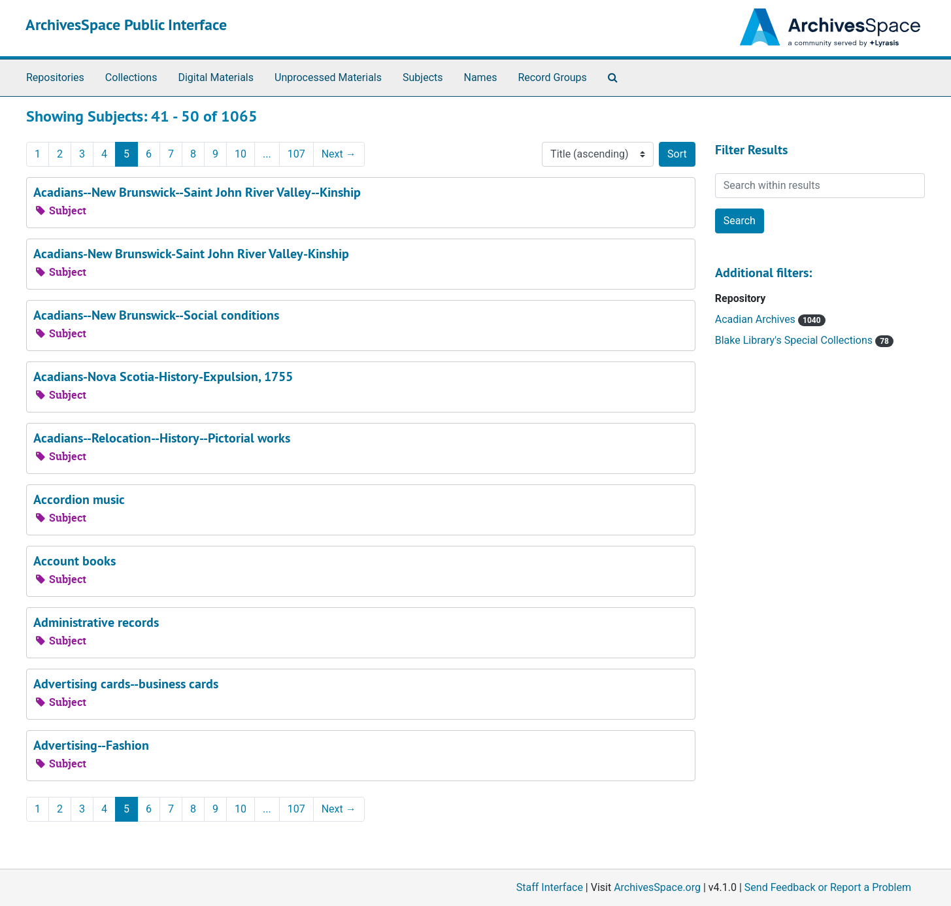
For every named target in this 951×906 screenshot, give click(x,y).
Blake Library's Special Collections (795, 340)
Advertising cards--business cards (125, 683)
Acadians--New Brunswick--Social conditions (156, 315)
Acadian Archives (756, 319)
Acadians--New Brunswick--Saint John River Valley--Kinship (197, 192)
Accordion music (79, 499)
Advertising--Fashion (91, 745)
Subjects (422, 77)
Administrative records (96, 622)
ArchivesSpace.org (657, 887)
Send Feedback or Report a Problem (827, 887)
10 (240, 154)
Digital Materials (216, 77)
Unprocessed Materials (328, 77)
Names (480, 77)
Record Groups (552, 77)
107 (296, 154)
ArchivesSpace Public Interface (126, 24)
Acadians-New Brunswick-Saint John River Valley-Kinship (191, 253)
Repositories (55, 77)
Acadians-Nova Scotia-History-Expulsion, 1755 (163, 376)
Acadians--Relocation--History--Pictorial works (161, 437)
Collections (131, 77)
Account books (74, 560)
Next (339, 154)
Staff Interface (549, 887)
